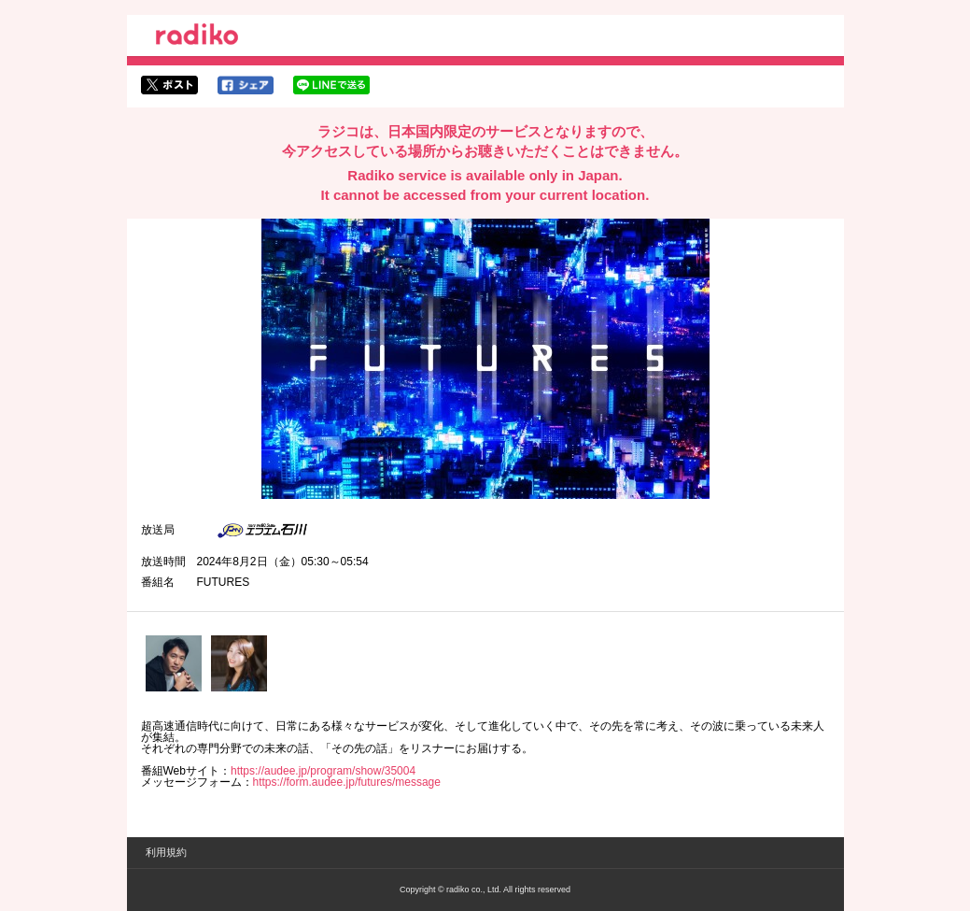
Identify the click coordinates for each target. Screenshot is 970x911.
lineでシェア (331, 85)
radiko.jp (197, 37)
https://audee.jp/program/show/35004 (323, 770)
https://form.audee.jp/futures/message (347, 782)
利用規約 (166, 852)
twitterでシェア (169, 85)
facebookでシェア (246, 85)
